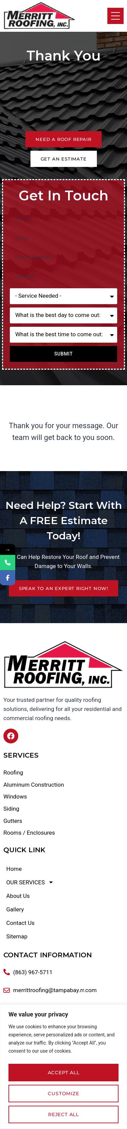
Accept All (64, 1073)
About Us (18, 895)
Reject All (63, 1114)
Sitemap (17, 936)
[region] (63, 1066)
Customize (63, 1093)
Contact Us (20, 922)
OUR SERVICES (30, 882)
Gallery (15, 909)
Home (14, 868)
